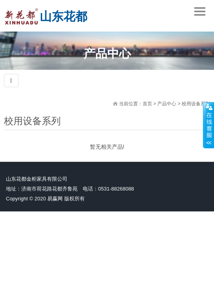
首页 (147, 103)
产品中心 (166, 103)
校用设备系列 (196, 103)
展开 (208, 125)
